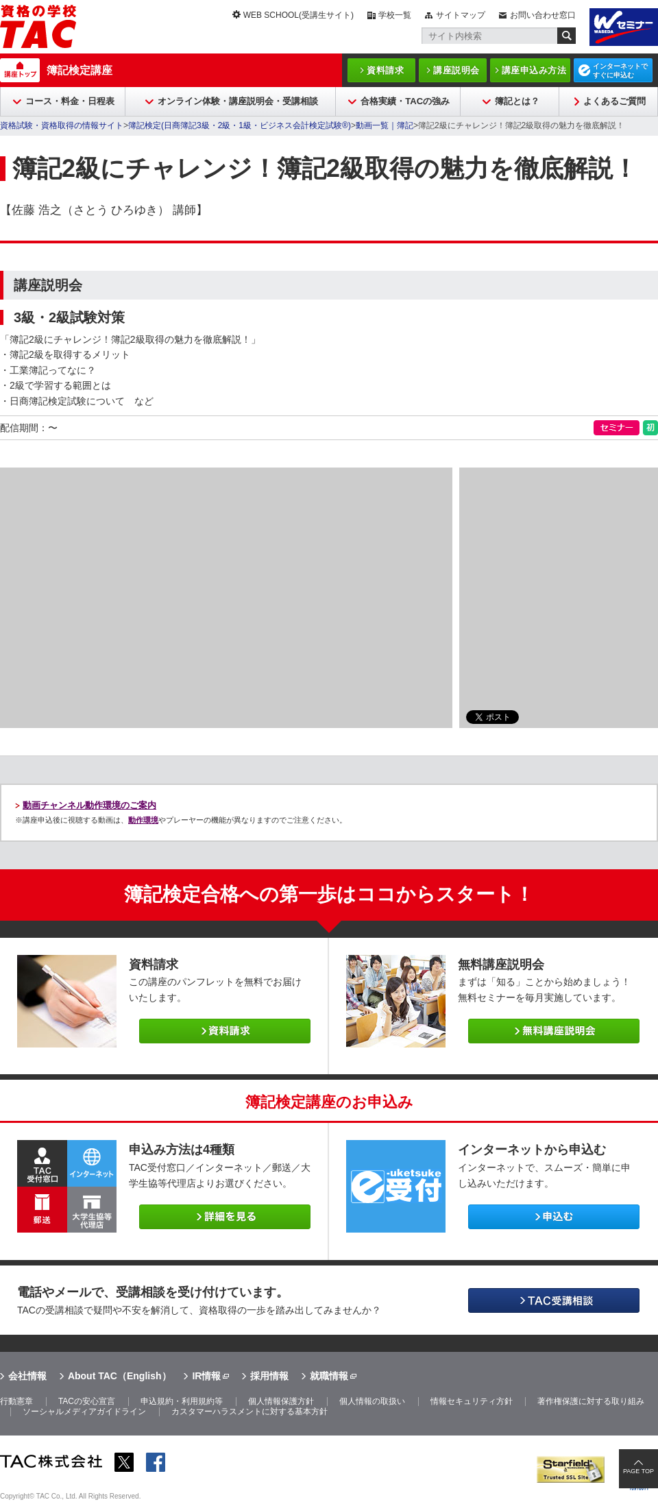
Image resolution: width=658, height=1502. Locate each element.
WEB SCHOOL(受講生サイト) (298, 15)
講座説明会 (456, 70)
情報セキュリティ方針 (471, 1401)
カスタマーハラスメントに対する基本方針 (249, 1411)
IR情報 (206, 1375)
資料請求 (385, 70)
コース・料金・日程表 (69, 101)
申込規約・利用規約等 (182, 1401)
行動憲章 (16, 1401)
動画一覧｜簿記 (384, 125)
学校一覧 (394, 15)
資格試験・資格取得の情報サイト (61, 125)
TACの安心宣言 (86, 1401)
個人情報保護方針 (281, 1401)
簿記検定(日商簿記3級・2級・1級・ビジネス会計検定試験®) (239, 125)
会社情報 (27, 1375)
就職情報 (329, 1375)
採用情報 (269, 1375)
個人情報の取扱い (372, 1401)
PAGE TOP (638, 1471)
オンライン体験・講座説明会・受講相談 (238, 101)
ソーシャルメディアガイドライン (84, 1411)
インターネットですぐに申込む (620, 70)
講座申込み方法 (534, 70)
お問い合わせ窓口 (543, 15)
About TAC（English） (119, 1375)
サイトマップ (460, 15)
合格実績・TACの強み (405, 101)
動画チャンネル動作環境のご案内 (89, 805)
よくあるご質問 (614, 101)
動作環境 (143, 820)
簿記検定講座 (79, 70)
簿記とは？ (517, 101)
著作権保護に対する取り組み (590, 1401)
